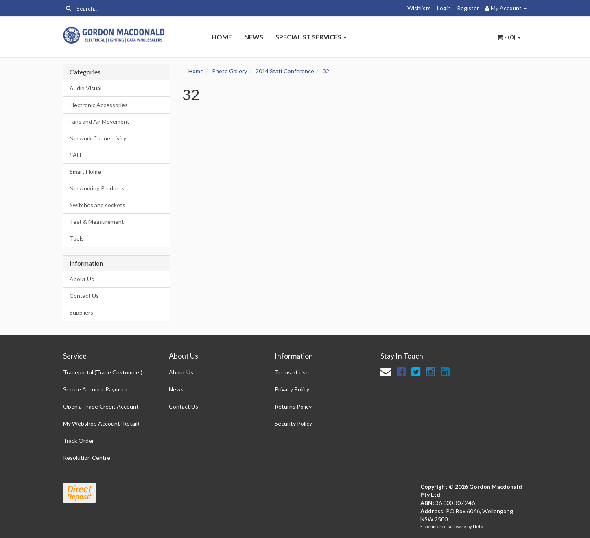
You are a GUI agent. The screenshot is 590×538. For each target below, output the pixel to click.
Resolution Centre (86, 457)
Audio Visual (85, 88)
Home (222, 37)
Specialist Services (311, 37)
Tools (77, 238)
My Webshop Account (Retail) (101, 423)
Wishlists (419, 7)
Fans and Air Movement (99, 121)
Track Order (78, 440)
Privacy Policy (292, 389)
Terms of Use (292, 372)
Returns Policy (293, 406)
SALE (76, 154)
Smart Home (85, 171)
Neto (478, 526)
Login (444, 7)
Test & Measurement (97, 221)
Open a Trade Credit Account (101, 406)
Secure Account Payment (95, 389)
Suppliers (81, 312)
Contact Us (84, 295)
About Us (82, 279)
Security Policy (293, 423)
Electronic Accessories (99, 104)
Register (468, 7)
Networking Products (97, 188)
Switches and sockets (97, 204)
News (253, 37)
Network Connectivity (98, 138)
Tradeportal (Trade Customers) (102, 372)
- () (509, 37)
